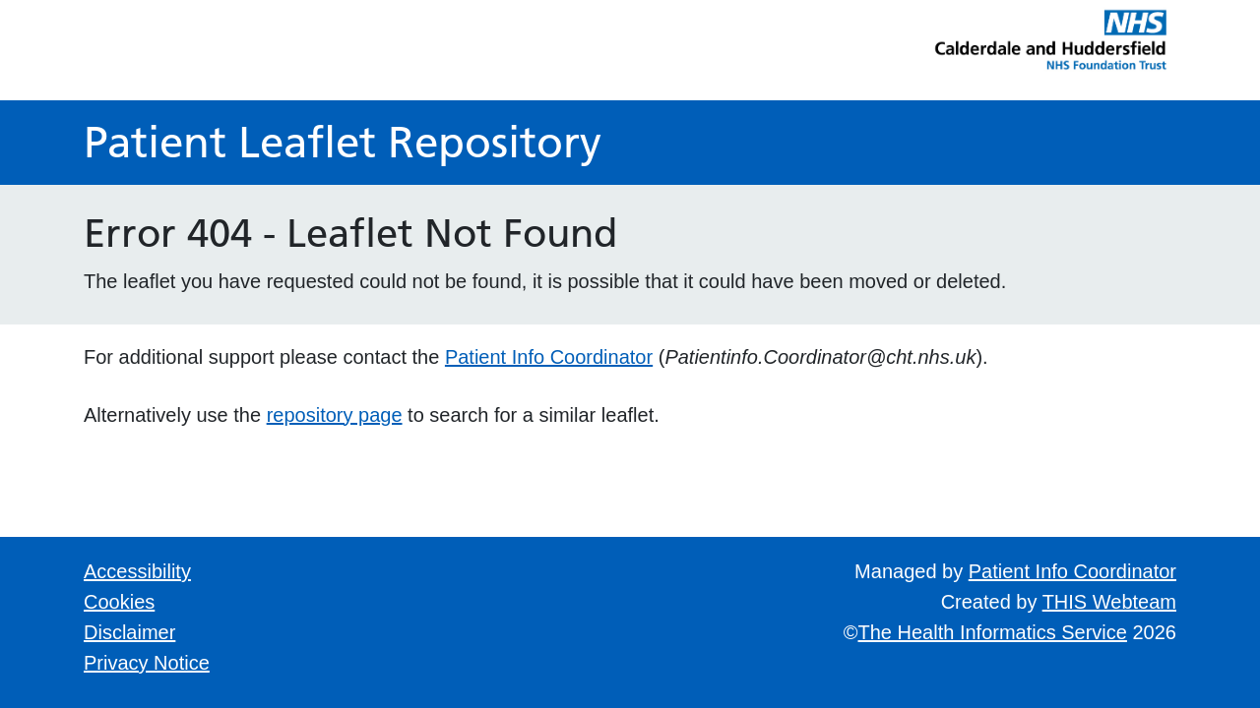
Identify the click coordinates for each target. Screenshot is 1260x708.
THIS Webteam (1109, 602)
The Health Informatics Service (992, 632)
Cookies (119, 602)
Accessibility (137, 571)
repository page (335, 415)
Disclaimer (129, 632)
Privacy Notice (147, 663)
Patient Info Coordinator (549, 357)
